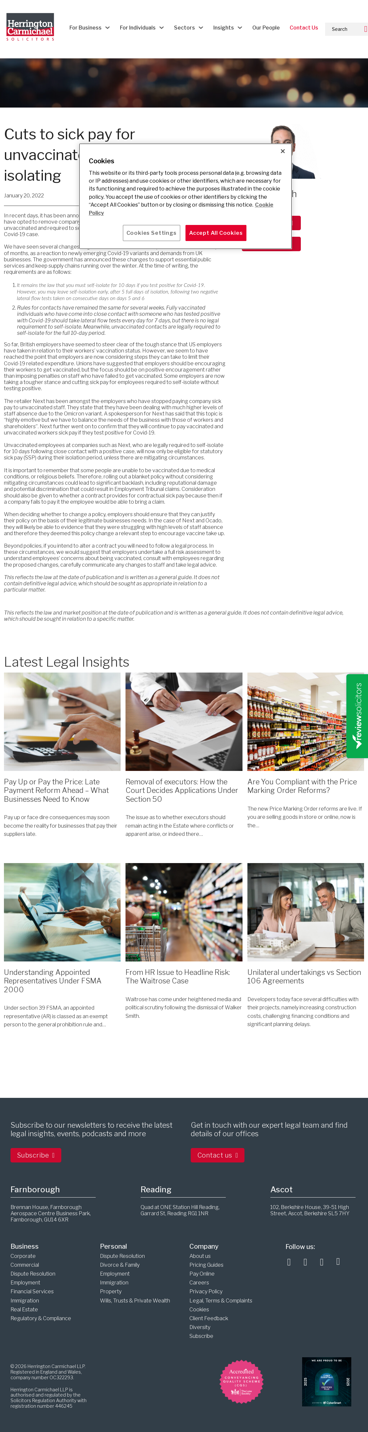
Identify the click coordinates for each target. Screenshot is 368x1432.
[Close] (283, 151)
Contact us (217, 1155)
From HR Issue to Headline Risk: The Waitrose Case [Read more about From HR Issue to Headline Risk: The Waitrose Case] (178, 976)
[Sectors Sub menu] (200, 27)
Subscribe (36, 1155)
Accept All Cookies (216, 233)
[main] (185, 196)
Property (111, 1291)
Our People (266, 28)
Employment (25, 1283)
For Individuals (138, 28)
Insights (223, 28)
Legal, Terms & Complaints (220, 1301)
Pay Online (202, 1274)
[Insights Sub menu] (239, 27)
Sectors (184, 28)
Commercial (24, 1265)
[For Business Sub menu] (107, 27)
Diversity (199, 1327)
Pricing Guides (206, 1265)
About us (200, 1256)
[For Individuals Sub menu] (161, 27)
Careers (199, 1283)
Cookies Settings (151, 233)
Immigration (24, 1301)
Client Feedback (208, 1318)
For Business (85, 28)
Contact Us (304, 28)
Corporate (23, 1256)
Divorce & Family (120, 1265)
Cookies (199, 1309)
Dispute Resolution (32, 1274)
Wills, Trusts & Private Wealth (135, 1301)
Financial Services (32, 1291)
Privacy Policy (206, 1291)
